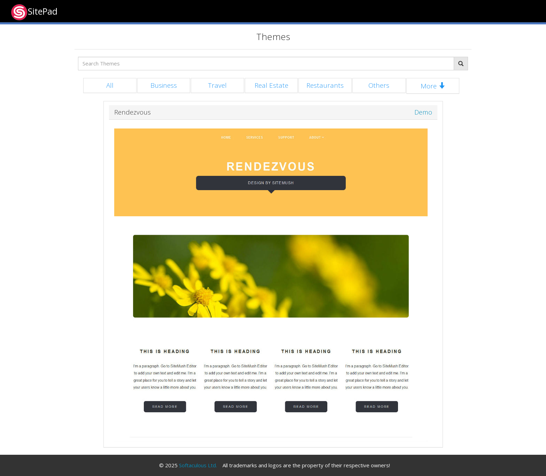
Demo (423, 112)
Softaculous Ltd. (198, 465)
